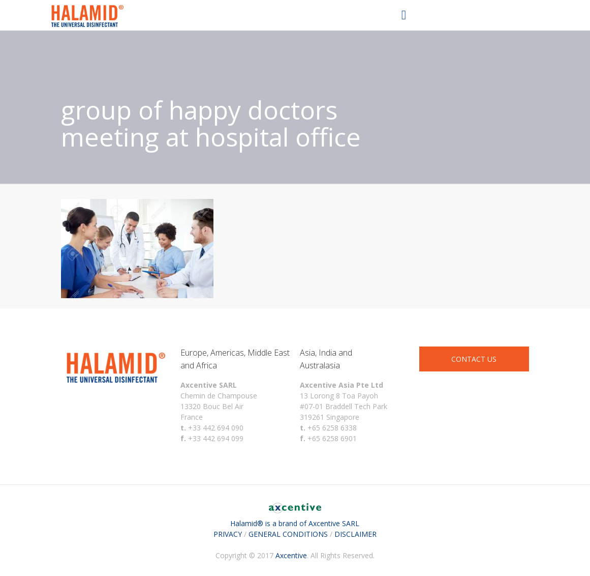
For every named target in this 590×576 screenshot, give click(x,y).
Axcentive (291, 555)
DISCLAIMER (355, 534)
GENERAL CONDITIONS (288, 534)
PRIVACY (227, 534)
